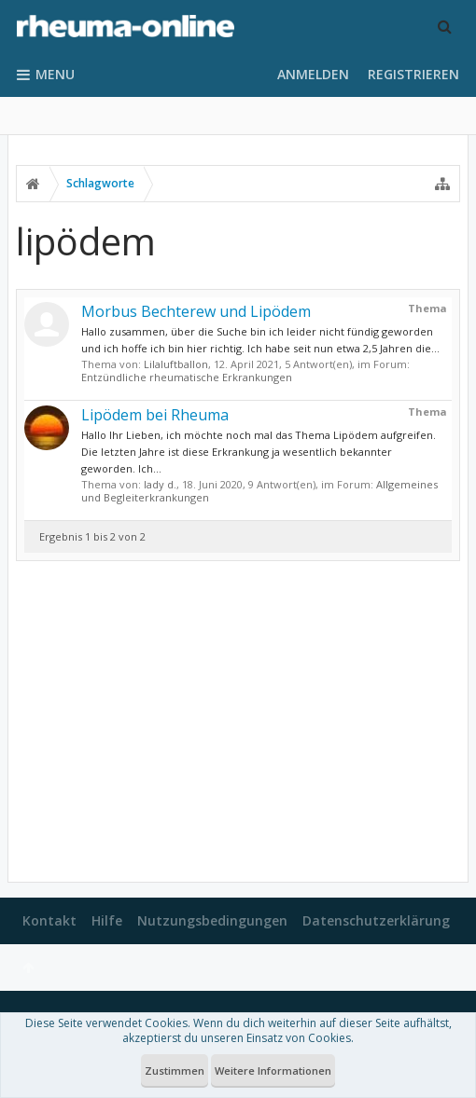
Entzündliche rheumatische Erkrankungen (186, 377)
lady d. (160, 484)
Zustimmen (174, 1070)
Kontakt (49, 920)
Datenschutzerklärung (376, 920)
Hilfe (106, 920)
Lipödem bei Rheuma (155, 415)
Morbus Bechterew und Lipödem (196, 311)
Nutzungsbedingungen (212, 920)
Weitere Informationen (273, 1070)
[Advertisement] (238, 721)
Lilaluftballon (176, 364)
